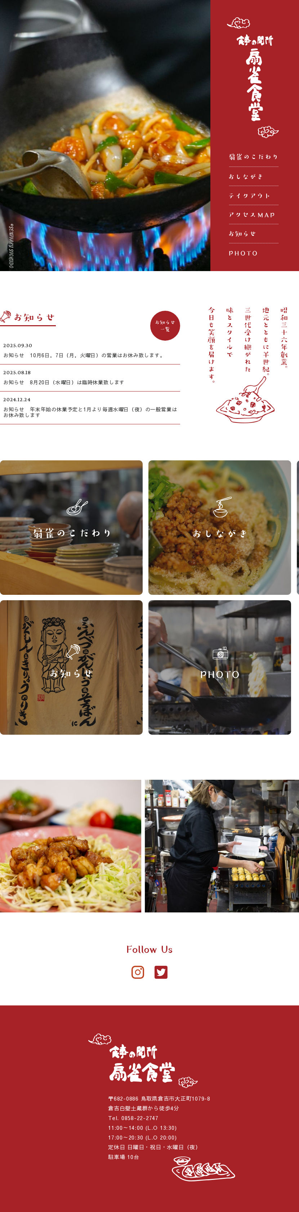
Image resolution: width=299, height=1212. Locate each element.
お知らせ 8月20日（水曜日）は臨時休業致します (64, 382)
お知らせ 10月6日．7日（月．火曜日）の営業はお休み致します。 (84, 355)
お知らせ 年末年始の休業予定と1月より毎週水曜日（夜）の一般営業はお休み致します (90, 412)
